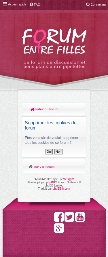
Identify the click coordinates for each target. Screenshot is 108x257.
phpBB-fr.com (61, 188)
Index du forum (44, 109)
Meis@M (68, 179)
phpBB (50, 182)
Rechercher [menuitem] (77, 109)
